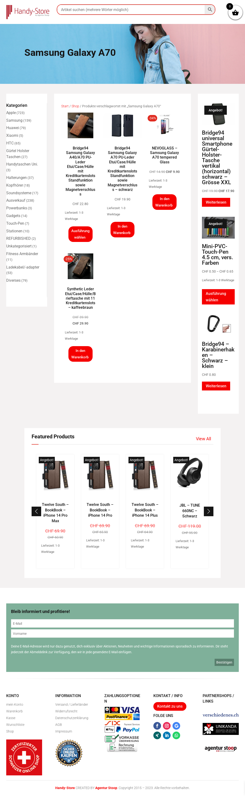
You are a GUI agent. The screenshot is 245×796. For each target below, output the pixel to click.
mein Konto (14, 704)
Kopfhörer (14, 185)
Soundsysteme (18, 193)
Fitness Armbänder (22, 254)
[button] (208, 511)
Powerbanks (16, 208)
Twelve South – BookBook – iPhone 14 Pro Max (55, 512)
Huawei (12, 128)
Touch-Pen (15, 223)
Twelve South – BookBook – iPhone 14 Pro (100, 510)
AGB (58, 725)
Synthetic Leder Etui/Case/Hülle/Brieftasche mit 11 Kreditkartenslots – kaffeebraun (80, 298)
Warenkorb (14, 711)
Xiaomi (12, 135)
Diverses (13, 280)
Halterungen (16, 177)
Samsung (14, 120)
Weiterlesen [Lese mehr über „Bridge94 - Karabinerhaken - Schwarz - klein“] (216, 386)
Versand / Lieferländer (71, 704)
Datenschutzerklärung (71, 718)
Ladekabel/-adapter (22, 267)
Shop (75, 106)
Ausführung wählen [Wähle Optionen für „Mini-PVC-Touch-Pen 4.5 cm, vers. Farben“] (216, 296)
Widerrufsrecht (66, 711)
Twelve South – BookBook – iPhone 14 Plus (145, 510)
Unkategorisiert (19, 246)
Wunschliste (15, 725)
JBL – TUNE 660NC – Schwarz (189, 510)
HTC (10, 143)
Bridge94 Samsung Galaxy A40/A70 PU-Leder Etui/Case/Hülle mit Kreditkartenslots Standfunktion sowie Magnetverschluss (80, 171)
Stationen (14, 231)
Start (65, 106)
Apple (11, 112)
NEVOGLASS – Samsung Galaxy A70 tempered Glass (164, 155)
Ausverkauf (15, 200)
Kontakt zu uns (170, 706)
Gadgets (13, 215)
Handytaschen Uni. (22, 164)
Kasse (10, 718)
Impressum (63, 731)
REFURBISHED (18, 238)
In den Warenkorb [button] (121, 229)
